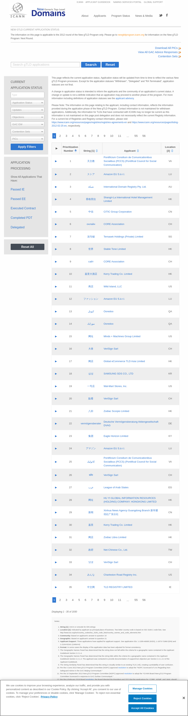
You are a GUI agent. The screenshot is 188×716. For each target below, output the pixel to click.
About (84, 15)
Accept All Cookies (142, 708)
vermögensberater (91, 423)
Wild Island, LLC (113, 286)
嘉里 (90, 524)
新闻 (90, 512)
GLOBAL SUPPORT (153, 2)
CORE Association (114, 224)
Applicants (100, 15)
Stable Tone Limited (115, 249)
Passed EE (18, 199)
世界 (90, 249)
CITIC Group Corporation (118, 211)
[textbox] (27, 102)
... (128, 136)
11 (119, 135)
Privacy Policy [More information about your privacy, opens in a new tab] (49, 696)
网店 (90, 361)
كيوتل (91, 311)
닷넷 (90, 562)
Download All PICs (168, 47)
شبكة (91, 186)
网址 (90, 336)
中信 (90, 211)
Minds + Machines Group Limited (122, 336)
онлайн (91, 224)
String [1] (88, 150)
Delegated (18, 227)
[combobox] (28, 95)
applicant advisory (125, 98)
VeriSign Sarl (111, 348)
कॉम (91, 475)
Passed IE (18, 189)
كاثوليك (91, 461)
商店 (90, 286)
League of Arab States (116, 487)
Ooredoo (108, 311)
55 (136, 135)
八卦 (90, 411)
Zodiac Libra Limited (115, 537)
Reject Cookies (143, 698)
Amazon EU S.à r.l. (114, 174)
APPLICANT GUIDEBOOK (98, 2)
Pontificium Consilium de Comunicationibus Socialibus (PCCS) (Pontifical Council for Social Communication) (130, 161)
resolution (122, 668)
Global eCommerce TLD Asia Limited (124, 361)
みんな (91, 574)
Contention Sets (169, 56)
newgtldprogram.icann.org (131, 34)
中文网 (91, 587)
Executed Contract (23, 208)
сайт (91, 261)
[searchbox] (27, 95)
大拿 (90, 348)
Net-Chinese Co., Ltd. (116, 549)
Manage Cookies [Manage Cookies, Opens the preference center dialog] (142, 688)
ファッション (90, 298)
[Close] (184, 698)
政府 (90, 549)
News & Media (143, 15)
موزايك (91, 323)
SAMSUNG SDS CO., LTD (118, 373)
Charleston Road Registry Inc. (120, 574)
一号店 (91, 386)
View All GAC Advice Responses (159, 52)
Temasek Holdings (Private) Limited (123, 236)
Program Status (120, 15)
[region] (94, 698)
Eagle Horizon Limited (116, 436)
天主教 (91, 161)
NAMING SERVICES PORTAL (127, 2)
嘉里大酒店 (91, 273)
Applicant (130, 150)
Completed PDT (21, 217)
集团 (90, 436)
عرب (91, 487)
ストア (91, 174)
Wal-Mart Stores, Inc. (115, 386)
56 (144, 135)
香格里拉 (91, 199)
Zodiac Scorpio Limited (116, 411)
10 (111, 135)
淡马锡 (91, 236)
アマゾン (91, 448)
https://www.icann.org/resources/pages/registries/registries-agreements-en (89, 122)
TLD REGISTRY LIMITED (118, 587)
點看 (90, 398)
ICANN (80, 2)
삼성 (90, 373)
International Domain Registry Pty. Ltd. (125, 186)
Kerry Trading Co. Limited (118, 273)
